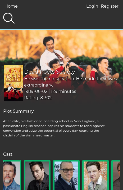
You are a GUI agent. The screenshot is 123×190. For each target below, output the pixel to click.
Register (110, 6)
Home (11, 6)
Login (92, 6)
